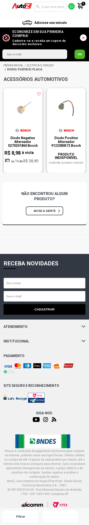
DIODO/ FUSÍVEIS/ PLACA (24, 69)
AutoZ (13, 65)
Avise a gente (46, 211)
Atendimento (44, 327)
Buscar (37, 6)
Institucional (44, 341)
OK (79, 54)
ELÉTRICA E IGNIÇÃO (40, 65)
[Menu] (8, 6)
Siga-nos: (44, 413)
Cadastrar (44, 309)
